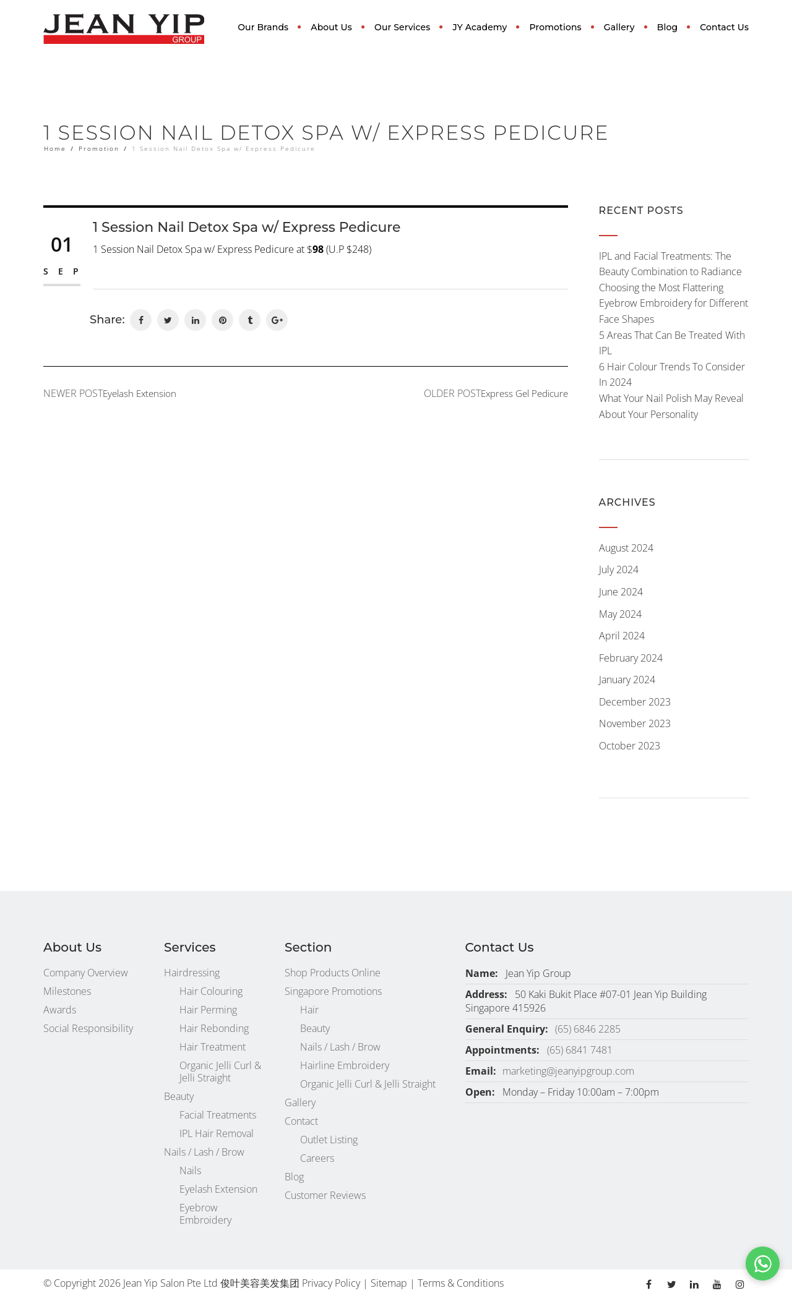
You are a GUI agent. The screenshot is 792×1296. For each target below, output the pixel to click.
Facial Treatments (217, 1115)
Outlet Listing (329, 1139)
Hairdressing (192, 972)
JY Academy (480, 27)
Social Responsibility (88, 1028)
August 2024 (626, 548)
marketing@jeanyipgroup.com (568, 1071)
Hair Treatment (212, 1047)
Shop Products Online (333, 972)
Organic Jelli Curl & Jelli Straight (220, 1072)
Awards (59, 1010)
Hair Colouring (211, 991)
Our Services (402, 27)
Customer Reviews (325, 1195)
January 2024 (627, 679)
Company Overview (85, 972)
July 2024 (619, 569)
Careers (317, 1158)
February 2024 (631, 658)
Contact (301, 1121)
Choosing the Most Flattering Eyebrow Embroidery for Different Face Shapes (673, 303)
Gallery (619, 27)
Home (55, 148)
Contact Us (724, 27)
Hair (309, 1010)
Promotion (99, 148)
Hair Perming (208, 1010)
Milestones (67, 991)
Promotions (556, 27)
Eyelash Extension (218, 1189)
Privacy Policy (331, 1283)
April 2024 (622, 635)
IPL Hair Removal (216, 1133)
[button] (763, 1264)
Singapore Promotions (333, 991)
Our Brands (263, 27)
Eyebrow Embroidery (205, 1214)
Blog (667, 27)
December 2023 (635, 702)
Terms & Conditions (461, 1283)
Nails (190, 1170)
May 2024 (620, 614)
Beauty (179, 1096)
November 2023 (635, 723)
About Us (331, 27)
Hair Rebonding (214, 1028)
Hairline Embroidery (344, 1065)
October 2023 (629, 745)
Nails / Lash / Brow (204, 1152)
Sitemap (389, 1283)
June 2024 (621, 592)
